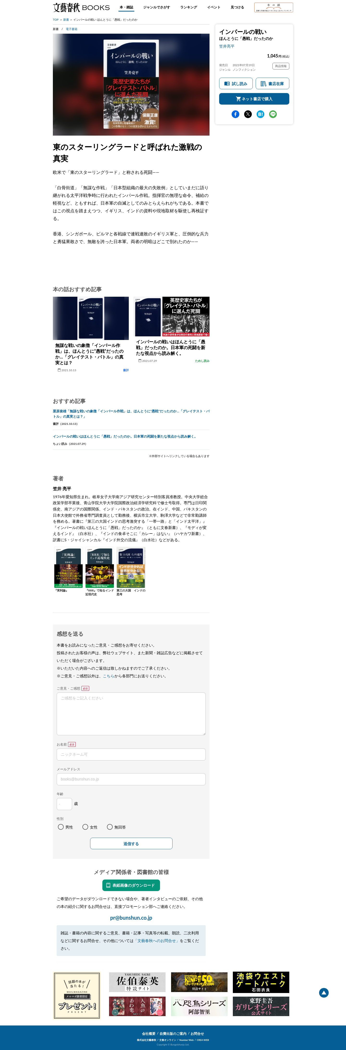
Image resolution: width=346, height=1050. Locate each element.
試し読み (239, 83)
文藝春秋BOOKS (81, 7)
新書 (66, 19)
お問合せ (197, 1033)
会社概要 (148, 1033)
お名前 (62, 744)
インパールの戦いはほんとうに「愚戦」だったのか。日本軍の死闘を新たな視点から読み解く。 (125, 436)
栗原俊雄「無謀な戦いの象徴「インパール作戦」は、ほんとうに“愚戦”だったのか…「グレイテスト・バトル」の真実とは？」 (131, 413)
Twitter (248, 114)
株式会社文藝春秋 (146, 1039)
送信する (131, 844)
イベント (214, 7)
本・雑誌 (126, 7)
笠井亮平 (227, 46)
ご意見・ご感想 (68, 688)
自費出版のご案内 (173, 1033)
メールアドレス (68, 769)
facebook (235, 114)
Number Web (186, 1039)
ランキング (188, 7)
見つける (237, 7)
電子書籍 (71, 29)
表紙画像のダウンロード (133, 885)
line (273, 114)
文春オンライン (167, 1039)
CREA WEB (203, 1039)
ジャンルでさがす (156, 7)
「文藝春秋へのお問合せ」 (157, 940)
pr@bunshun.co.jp (131, 917)
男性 (69, 827)
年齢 (60, 794)
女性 (94, 827)
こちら (108, 675)
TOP (56, 19)
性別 (60, 819)
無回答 (120, 827)
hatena (260, 114)
